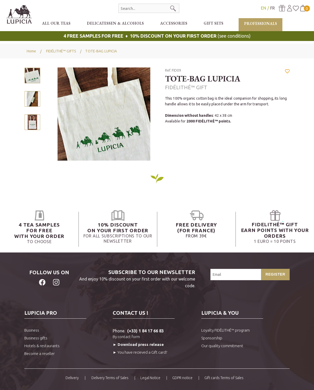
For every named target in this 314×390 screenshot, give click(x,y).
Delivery (72, 378)
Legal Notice (150, 378)
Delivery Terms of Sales (110, 378)
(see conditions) (157, 35)
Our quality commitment (222, 346)
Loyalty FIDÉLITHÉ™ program (225, 330)
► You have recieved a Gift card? (140, 352)
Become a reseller (39, 353)
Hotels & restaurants (42, 346)
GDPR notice (182, 378)
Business (31, 330)
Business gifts (35, 338)
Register (275, 274)
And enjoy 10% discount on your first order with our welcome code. (134, 278)
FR (272, 8)
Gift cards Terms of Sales (224, 378)
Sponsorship (211, 338)
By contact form (126, 336)
